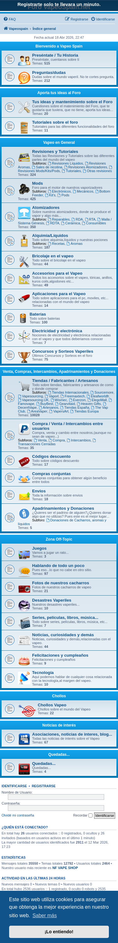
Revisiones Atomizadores (85, 167)
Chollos (59, 696)
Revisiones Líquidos (65, 163)
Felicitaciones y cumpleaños (60, 655)
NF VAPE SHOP (65, 868)
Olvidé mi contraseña (18, 815)
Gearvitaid (65, 404)
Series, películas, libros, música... (65, 617)
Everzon (77, 400)
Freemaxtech (72, 396)
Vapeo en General (59, 142)
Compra (56, 440)
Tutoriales (71, 171)
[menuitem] (9, 19)
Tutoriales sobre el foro (55, 122)
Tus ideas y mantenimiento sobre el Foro (72, 101)
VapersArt (59, 411)
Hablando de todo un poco (58, 565)
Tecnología (43, 672)
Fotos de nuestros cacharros (60, 583)
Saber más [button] (44, 915)
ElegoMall (97, 400)
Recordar (83, 815)
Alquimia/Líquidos (50, 235)
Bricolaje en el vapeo (52, 256)
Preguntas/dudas (49, 72)
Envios (39, 491)
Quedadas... (59, 754)
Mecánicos (83, 191)
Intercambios (79, 440)
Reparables (59, 219)
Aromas (74, 243)
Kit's (50, 195)
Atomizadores (45, 207)
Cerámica (70, 223)
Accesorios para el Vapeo (57, 273)
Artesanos (48, 407)
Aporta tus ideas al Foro (59, 93)
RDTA (52, 223)
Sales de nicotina (47, 167)
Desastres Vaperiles (51, 600)
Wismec (59, 400)
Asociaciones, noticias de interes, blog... (72, 734)
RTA (90, 219)
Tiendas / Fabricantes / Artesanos (65, 380)
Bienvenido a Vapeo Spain (59, 46)
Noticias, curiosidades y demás (63, 634)
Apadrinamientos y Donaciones (63, 508)
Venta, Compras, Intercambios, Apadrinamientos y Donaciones (59, 371)
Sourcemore (102, 392)
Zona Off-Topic (59, 539)
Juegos (39, 548)
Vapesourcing (30, 396)
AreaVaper (37, 411)
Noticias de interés (59, 725)
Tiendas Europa (84, 411)
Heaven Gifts (89, 404)
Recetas (56, 243)
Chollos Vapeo (52, 705)
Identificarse (14, 786)
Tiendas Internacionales (68, 392)
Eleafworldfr (98, 396)
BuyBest (44, 404)
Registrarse (44, 786)
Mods (37, 183)
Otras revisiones (97, 171)
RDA (77, 219)
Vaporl (52, 396)
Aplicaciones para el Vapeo (59, 293)
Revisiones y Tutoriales (55, 151)
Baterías (38, 314)
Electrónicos (59, 191)
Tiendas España (74, 407)
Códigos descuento (51, 456)
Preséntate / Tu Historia (55, 55)
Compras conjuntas (51, 473)
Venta (40, 440)
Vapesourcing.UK (33, 400)
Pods (63, 195)
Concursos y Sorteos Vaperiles (62, 351)
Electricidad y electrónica (57, 330)
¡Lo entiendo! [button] (59, 931)
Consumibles (94, 223)
